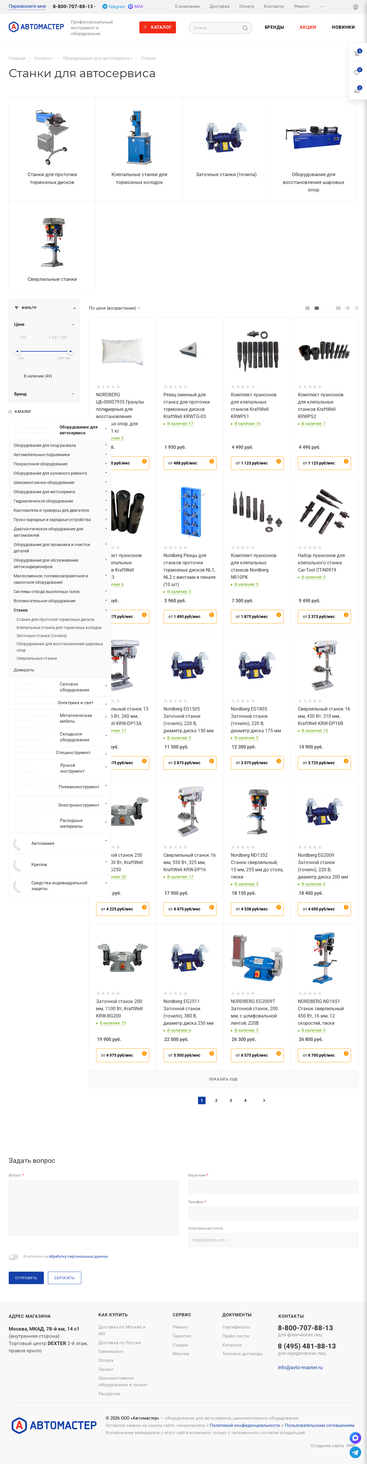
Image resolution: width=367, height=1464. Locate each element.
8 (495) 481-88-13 (307, 1350)
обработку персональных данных (78, 1256)
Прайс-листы (235, 1336)
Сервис (182, 1314)
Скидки (180, 1345)
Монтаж (181, 1353)
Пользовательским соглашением (319, 1425)
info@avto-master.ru (300, 1367)
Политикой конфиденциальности (245, 1425)
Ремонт (180, 1327)
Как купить (113, 1314)
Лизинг (106, 1369)
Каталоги (232, 1345)
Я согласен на (65, 1256)
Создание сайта (327, 1445)
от (115, 463)
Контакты (291, 1316)
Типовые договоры (242, 1353)
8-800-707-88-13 (73, 6)
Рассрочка (109, 1393)
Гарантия (182, 1336)
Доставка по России (119, 1342)
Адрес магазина (30, 1316)
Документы (237, 1314)
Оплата (105, 1360)
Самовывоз (110, 1351)
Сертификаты (236, 1327)
